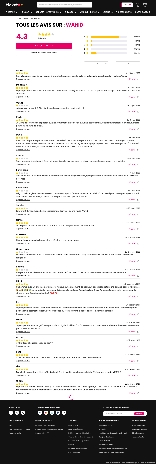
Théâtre (10, 12)
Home (18, 18)
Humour (25, 12)
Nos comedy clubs (106, 445)
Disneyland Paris (105, 425)
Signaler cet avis (23, 79)
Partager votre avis (43, 45)
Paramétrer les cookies (77, 448)
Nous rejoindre (74, 452)
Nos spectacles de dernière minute (112, 448)
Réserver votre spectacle (44, 52)
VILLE (127, 5)
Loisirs (107, 12)
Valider (139, 413)
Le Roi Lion (103, 429)
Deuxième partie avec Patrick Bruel (112, 433)
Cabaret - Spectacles (47, 12)
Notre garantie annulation (19, 429)
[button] (144, 5)
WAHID (25, 18)
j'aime (134, 79)
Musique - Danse (88, 12)
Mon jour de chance (106, 437)
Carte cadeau (143, 12)
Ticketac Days (124, 12)
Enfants (69, 12)
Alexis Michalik (104, 441)
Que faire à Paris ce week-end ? (111, 452)
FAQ (10, 425)
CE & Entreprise (138, 433)
